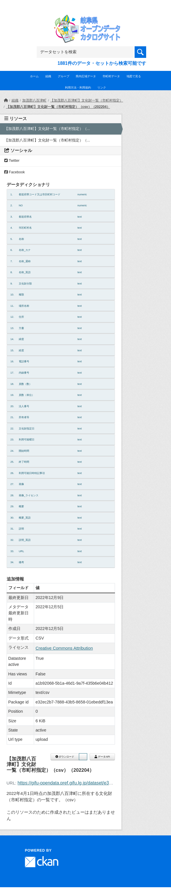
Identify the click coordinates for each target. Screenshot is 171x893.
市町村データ (111, 76)
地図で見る (134, 76)
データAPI (102, 756)
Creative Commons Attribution (64, 648)
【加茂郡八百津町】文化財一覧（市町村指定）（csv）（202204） (58, 107)
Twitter (11, 161)
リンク (101, 87)
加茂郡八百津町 (34, 100)
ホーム (34, 76)
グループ (63, 76)
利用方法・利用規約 (78, 87)
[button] (83, 756)
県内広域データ (86, 76)
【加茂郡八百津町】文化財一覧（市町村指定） (86, 100)
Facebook (14, 172)
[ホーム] (6, 100)
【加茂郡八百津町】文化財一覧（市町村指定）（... (47, 129)
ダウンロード (64, 756)
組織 (48, 76)
